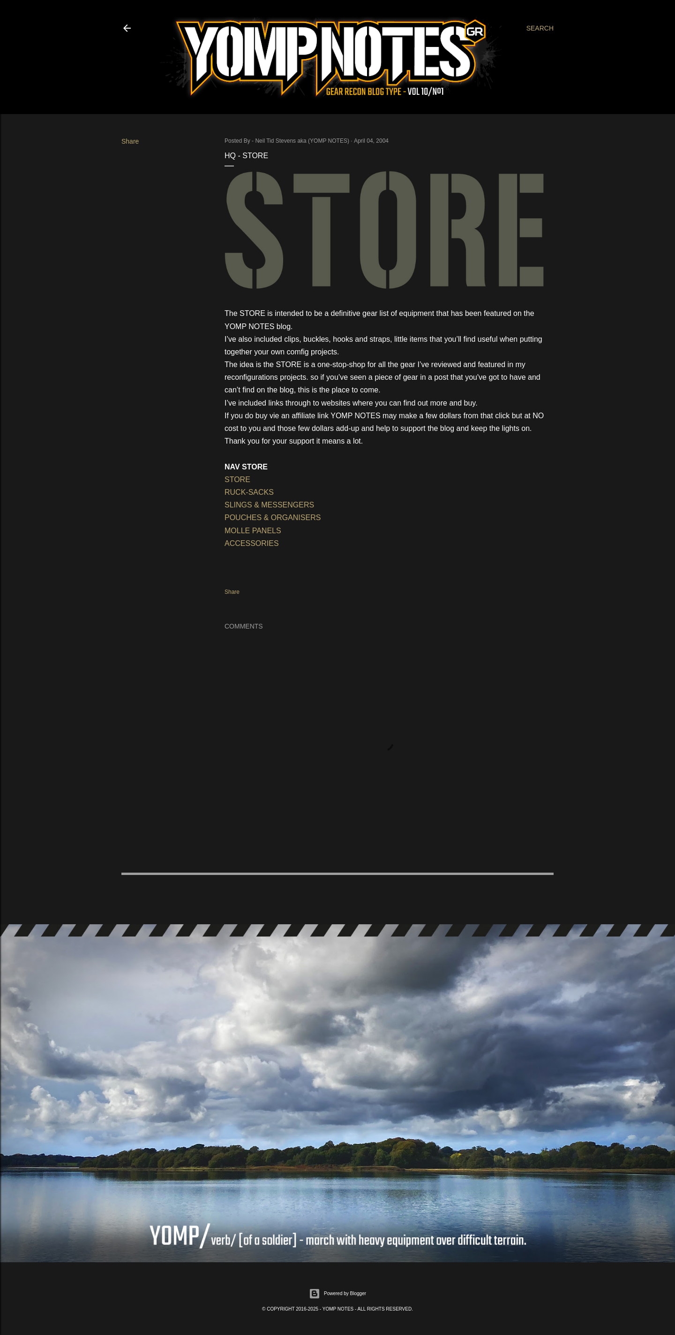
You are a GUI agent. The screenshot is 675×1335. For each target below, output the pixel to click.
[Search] (540, 28)
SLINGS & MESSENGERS (269, 505)
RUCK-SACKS (249, 492)
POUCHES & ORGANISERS (273, 518)
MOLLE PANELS (253, 531)
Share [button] (130, 141)
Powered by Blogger (337, 1293)
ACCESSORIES (253, 543)
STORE (237, 479)
